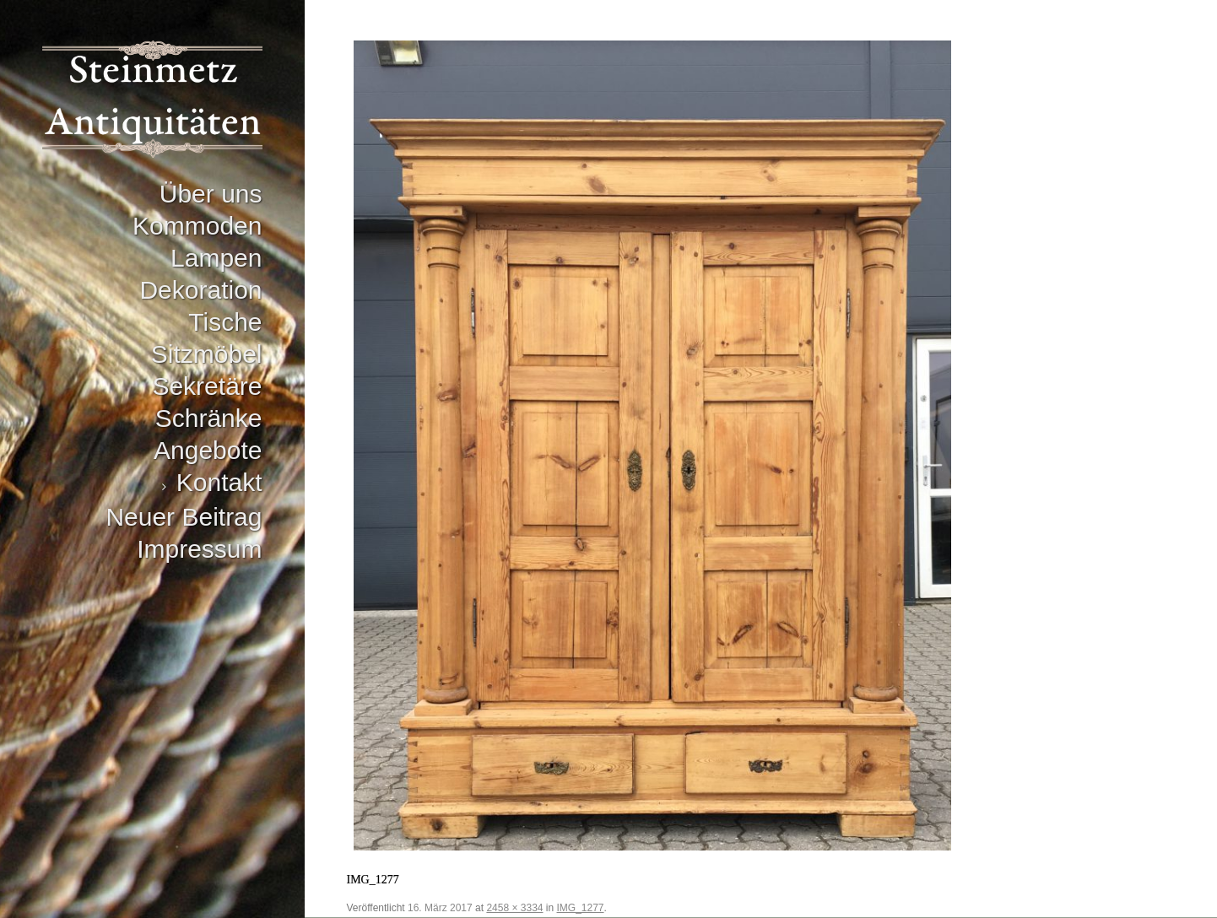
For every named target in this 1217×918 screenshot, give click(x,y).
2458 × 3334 (514, 908)
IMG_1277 (580, 908)
